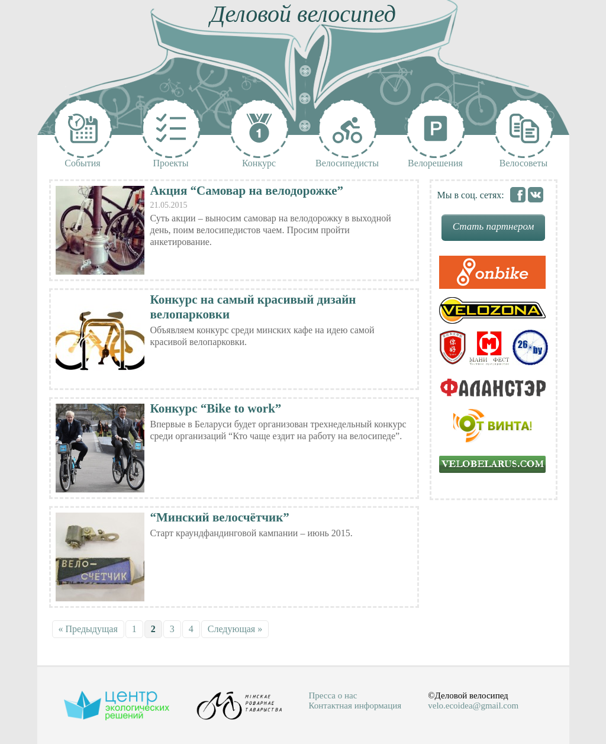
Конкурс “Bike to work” (216, 408)
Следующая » (235, 629)
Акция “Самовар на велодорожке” (247, 190)
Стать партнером (493, 226)
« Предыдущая (88, 629)
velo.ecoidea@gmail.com (473, 705)
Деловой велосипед (303, 14)
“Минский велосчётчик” (219, 517)
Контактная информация (355, 705)
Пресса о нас (333, 695)
